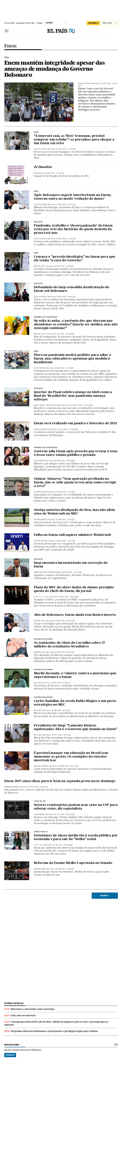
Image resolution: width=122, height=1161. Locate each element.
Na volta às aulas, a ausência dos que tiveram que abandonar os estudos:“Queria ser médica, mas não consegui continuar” (76, 324)
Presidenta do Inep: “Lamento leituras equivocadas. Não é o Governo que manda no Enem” (76, 727)
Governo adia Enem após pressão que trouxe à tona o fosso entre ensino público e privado (75, 453)
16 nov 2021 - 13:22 (66, 239)
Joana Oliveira (40, 429)
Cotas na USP (40, 801)
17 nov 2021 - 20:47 (66, 204)
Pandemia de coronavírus (45, 317)
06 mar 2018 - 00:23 (68, 766)
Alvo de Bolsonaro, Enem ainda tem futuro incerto (75, 615)
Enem (10, 46)
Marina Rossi (39, 869)
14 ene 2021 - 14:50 (64, 368)
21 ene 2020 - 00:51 (65, 541)
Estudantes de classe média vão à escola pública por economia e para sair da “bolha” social (76, 837)
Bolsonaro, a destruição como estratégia (32, 1009)
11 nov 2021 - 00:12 (66, 297)
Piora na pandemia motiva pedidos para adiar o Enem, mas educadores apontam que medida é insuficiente (72, 359)
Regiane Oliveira (53, 405)
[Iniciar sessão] (109, 23)
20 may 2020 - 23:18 (65, 461)
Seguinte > (105, 895)
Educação (38, 222)
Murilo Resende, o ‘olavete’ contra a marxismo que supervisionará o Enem (75, 675)
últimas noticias (14, 1003)
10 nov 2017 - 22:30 (38, 787)
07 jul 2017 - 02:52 (65, 814)
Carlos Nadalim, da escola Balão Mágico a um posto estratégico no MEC (75, 703)
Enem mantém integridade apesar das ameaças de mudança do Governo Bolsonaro (54, 68)
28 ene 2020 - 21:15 (65, 520)
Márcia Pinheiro (41, 766)
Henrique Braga (11, 787)
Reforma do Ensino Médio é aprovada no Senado (73, 863)
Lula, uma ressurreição (23, 1015)
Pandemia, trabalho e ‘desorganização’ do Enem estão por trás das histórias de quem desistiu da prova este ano (73, 229)
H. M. (36, 597)
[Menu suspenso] (6, 31)
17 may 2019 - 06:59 (68, 597)
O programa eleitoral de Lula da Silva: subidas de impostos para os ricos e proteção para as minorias (56, 1023)
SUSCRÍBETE (93, 23)
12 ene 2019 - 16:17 (60, 710)
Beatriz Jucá (39, 266)
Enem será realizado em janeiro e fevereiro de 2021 (75, 423)
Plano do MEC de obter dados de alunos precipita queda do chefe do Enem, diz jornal (74, 589)
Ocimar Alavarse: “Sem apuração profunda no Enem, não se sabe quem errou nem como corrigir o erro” (75, 482)
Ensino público (41, 832)
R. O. (41, 597)
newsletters (11, 1045)
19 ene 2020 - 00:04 (72, 572)
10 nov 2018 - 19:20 (61, 735)
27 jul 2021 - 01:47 (64, 334)
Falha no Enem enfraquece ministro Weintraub (72, 535)
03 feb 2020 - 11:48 (65, 492)
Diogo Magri (39, 405)
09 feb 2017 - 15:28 (64, 869)
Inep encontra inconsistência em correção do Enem (71, 564)
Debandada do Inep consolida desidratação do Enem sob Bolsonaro (71, 289)
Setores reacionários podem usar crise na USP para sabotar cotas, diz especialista (76, 807)
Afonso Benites (40, 492)
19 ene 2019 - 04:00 (65, 621)
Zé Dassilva (43, 167)
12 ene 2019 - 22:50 (61, 683)
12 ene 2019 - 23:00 (64, 652)
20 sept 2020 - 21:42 (82, 405)
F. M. (46, 597)
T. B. (41, 845)
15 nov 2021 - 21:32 (64, 266)
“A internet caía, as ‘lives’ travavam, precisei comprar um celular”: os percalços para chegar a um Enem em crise (74, 139)
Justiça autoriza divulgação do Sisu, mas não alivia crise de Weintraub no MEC (74, 511)
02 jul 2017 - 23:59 (63, 845)
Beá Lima (37, 683)
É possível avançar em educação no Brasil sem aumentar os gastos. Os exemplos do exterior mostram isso (71, 757)
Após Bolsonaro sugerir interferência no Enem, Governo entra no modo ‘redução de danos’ (72, 197)
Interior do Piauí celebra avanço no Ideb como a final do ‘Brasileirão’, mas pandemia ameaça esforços (73, 396)
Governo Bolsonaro (43, 639)
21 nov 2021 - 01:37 (66, 149)
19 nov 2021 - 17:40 (54, 173)
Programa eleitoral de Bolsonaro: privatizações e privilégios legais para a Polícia (54, 1031)
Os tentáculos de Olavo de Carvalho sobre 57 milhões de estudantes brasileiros (69, 644)
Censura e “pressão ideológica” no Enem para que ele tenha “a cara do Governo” (74, 258)
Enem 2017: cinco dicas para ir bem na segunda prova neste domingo (59, 781)
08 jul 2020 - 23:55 (67, 429)
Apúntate (10, 1055)
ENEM (36, 253)
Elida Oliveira (84, 83)
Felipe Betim (39, 368)
